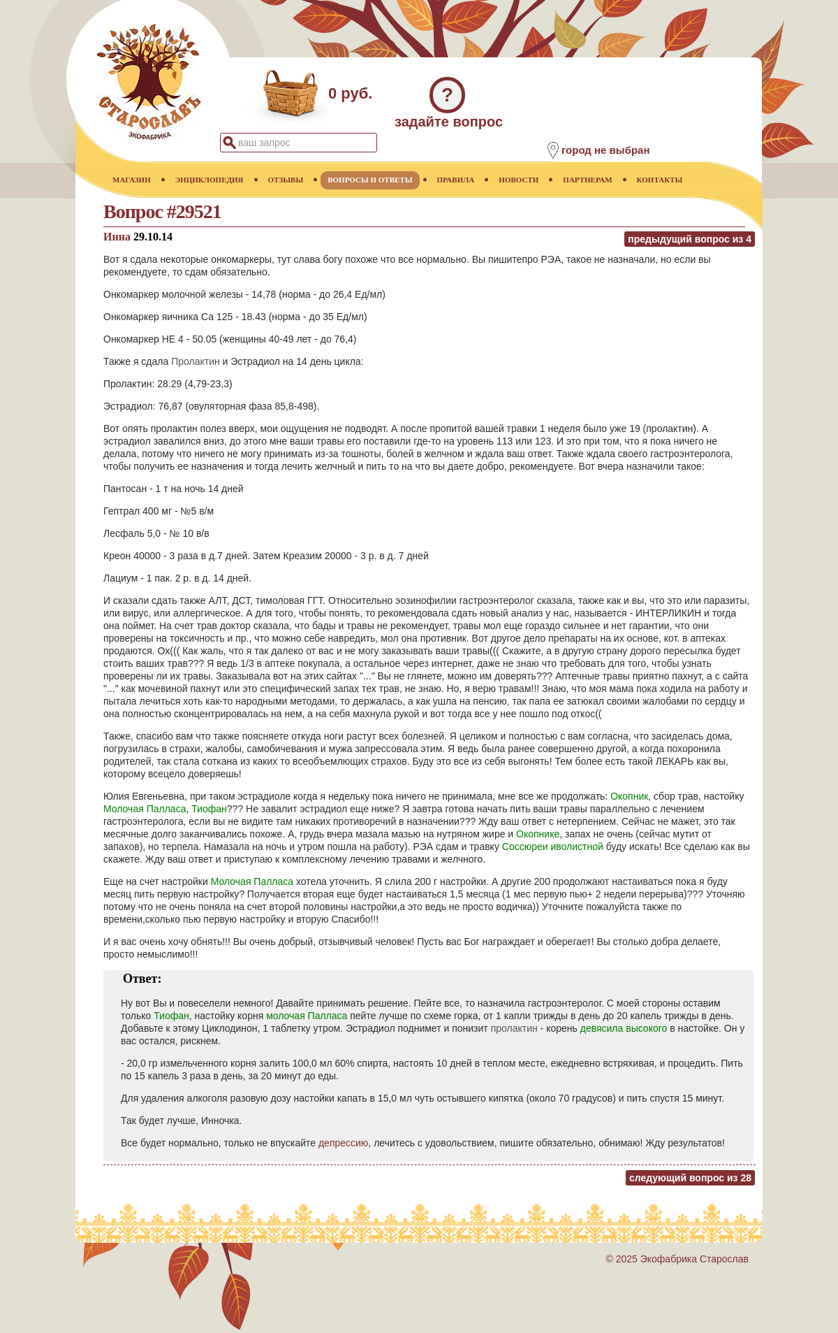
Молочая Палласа (144, 808)
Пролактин (195, 361)
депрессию (343, 1142)
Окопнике (537, 834)
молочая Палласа (306, 1015)
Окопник (629, 796)
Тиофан (209, 808)
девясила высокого (624, 1028)
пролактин (514, 1028)
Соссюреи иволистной (552, 846)
